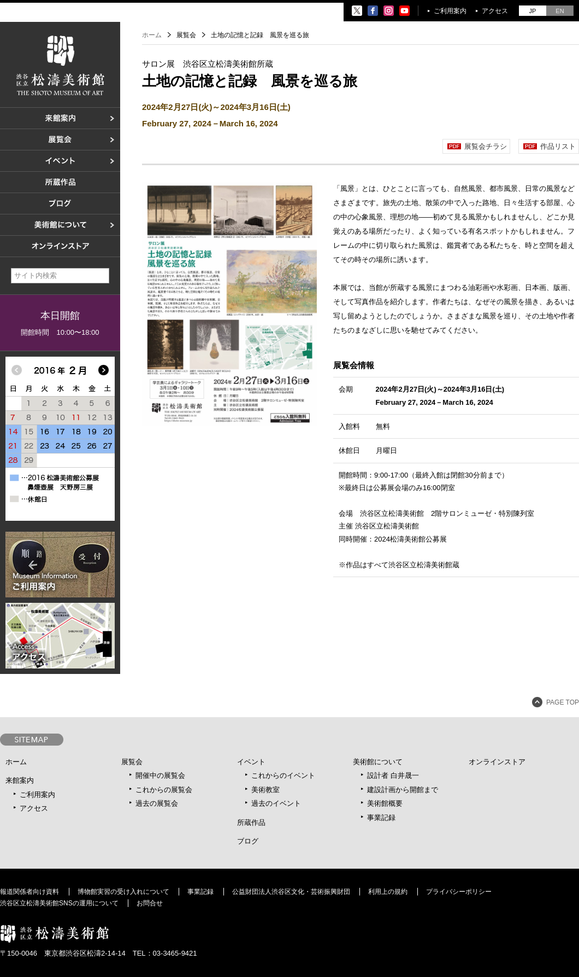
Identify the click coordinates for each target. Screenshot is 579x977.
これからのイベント (283, 775)
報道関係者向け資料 (29, 891)
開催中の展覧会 (160, 775)
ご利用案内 (450, 11)
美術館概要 (385, 803)
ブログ (247, 841)
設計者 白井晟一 (393, 775)
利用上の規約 (387, 891)
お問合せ (150, 903)
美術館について (378, 762)
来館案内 (19, 780)
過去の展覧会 (156, 803)
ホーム (152, 35)
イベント (251, 762)
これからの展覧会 (163, 790)
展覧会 (132, 762)
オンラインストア (497, 762)
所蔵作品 (251, 822)
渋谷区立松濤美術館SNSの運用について (59, 903)
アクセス (495, 11)
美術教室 (265, 790)
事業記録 (381, 817)
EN (560, 11)
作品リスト (558, 146)
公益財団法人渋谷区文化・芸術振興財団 (291, 891)
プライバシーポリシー (459, 891)
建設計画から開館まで (402, 790)
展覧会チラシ (485, 146)
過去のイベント (276, 803)
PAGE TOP (562, 702)
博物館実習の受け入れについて (123, 891)
